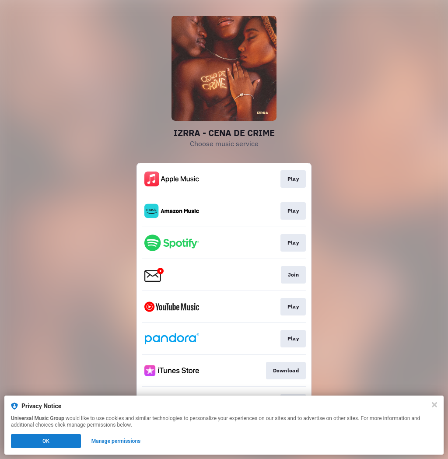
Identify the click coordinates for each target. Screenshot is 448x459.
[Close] (434, 405)
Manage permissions (116, 441)
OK (45, 441)
